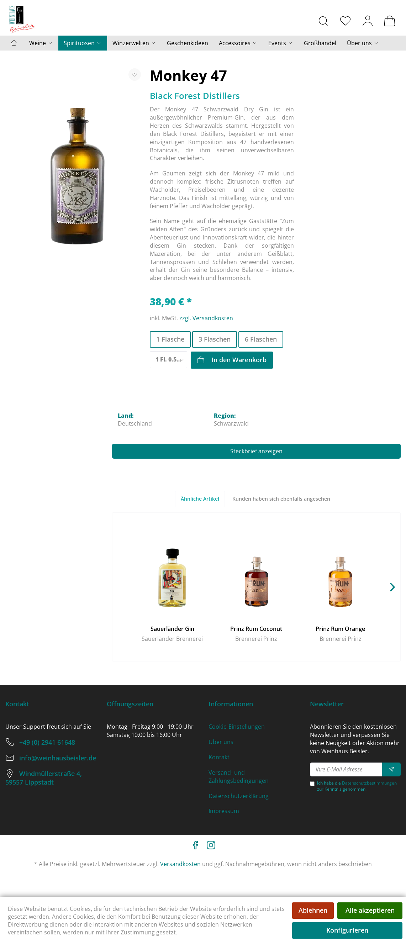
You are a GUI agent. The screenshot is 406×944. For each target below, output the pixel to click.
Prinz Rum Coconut (256, 629)
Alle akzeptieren (370, 910)
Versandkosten (180, 864)
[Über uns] (363, 43)
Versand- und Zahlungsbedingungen (239, 777)
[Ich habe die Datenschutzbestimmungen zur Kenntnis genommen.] (312, 783)
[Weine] (41, 43)
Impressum (224, 811)
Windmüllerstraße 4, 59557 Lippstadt (43, 777)
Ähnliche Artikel (200, 498)
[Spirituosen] (82, 43)
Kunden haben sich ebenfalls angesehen (281, 498)
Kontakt (219, 757)
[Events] (281, 43)
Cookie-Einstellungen (237, 727)
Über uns (221, 742)
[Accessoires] (238, 43)
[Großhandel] (320, 43)
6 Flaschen (261, 339)
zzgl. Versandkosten (206, 318)
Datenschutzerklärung (239, 796)
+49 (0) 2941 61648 (47, 742)
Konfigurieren (347, 930)
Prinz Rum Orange (340, 629)
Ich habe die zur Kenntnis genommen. (357, 786)
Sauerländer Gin (172, 629)
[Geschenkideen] (187, 43)
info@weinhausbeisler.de (57, 758)
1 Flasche (170, 339)
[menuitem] (323, 20)
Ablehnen (313, 910)
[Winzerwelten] (134, 43)
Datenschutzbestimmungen (369, 783)
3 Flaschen (215, 339)
